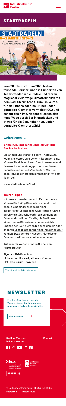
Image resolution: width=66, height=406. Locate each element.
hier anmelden (16, 316)
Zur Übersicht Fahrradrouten (20, 270)
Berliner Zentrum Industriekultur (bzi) (27, 387)
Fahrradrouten (48, 199)
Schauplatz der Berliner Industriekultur (38, 229)
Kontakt (47, 338)
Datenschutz (28, 391)
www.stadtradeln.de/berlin (20, 184)
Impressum (11, 391)
